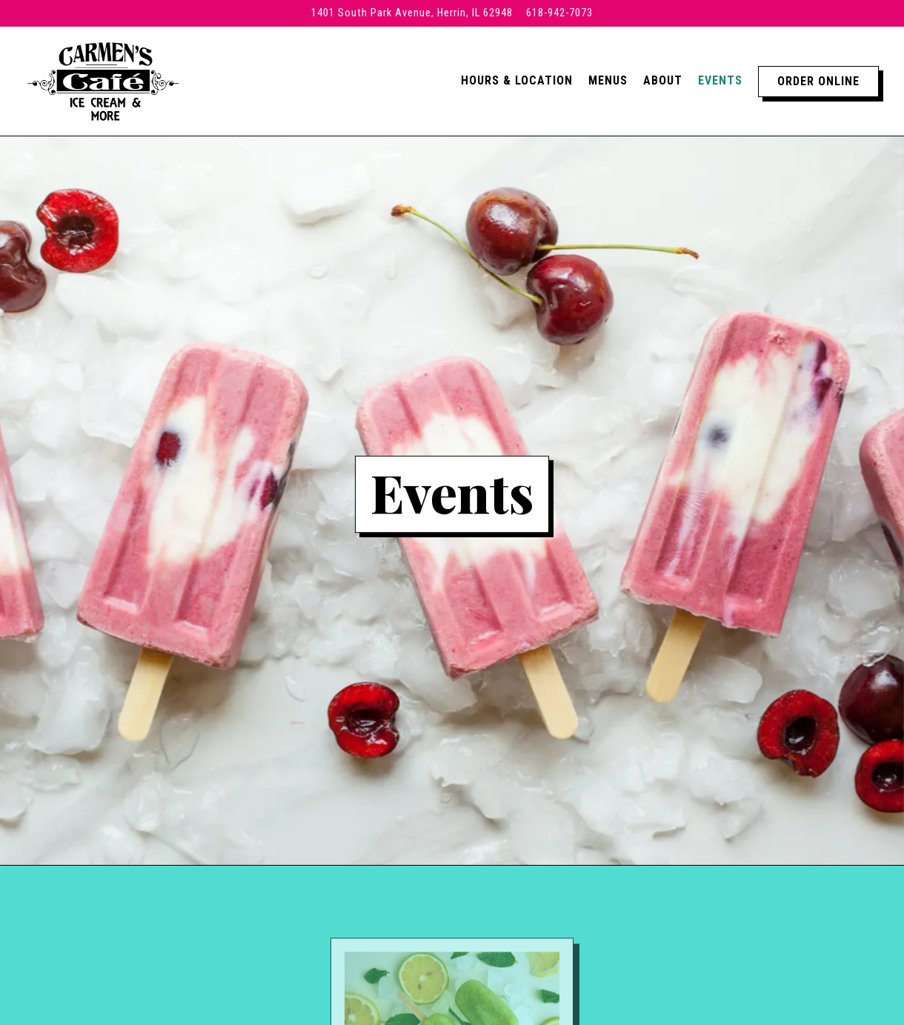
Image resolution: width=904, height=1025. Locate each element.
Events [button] (720, 80)
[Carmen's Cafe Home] (103, 81)
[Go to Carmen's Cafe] (412, 13)
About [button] (662, 80)
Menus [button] (608, 80)
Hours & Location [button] (517, 80)
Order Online (818, 81)
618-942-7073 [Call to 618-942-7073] (559, 13)
